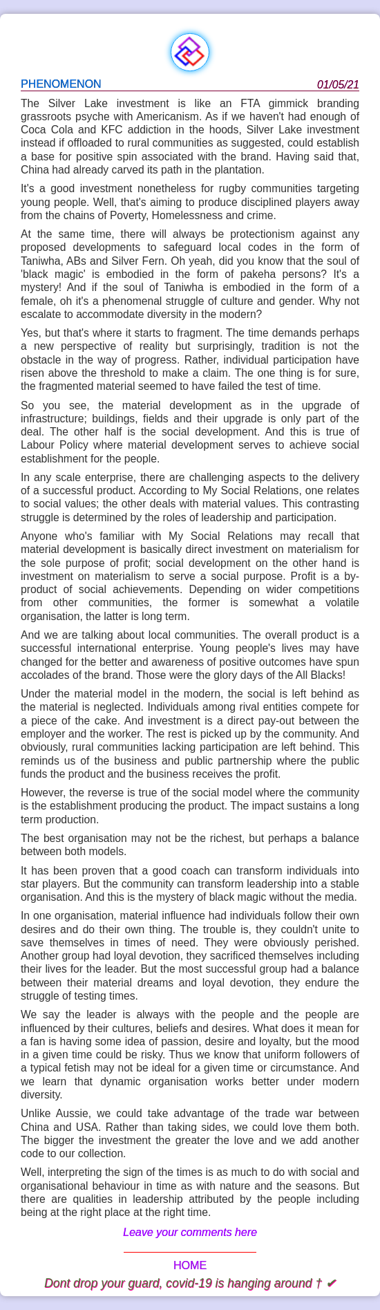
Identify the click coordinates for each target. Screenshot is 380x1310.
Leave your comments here (190, 1232)
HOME (190, 1265)
